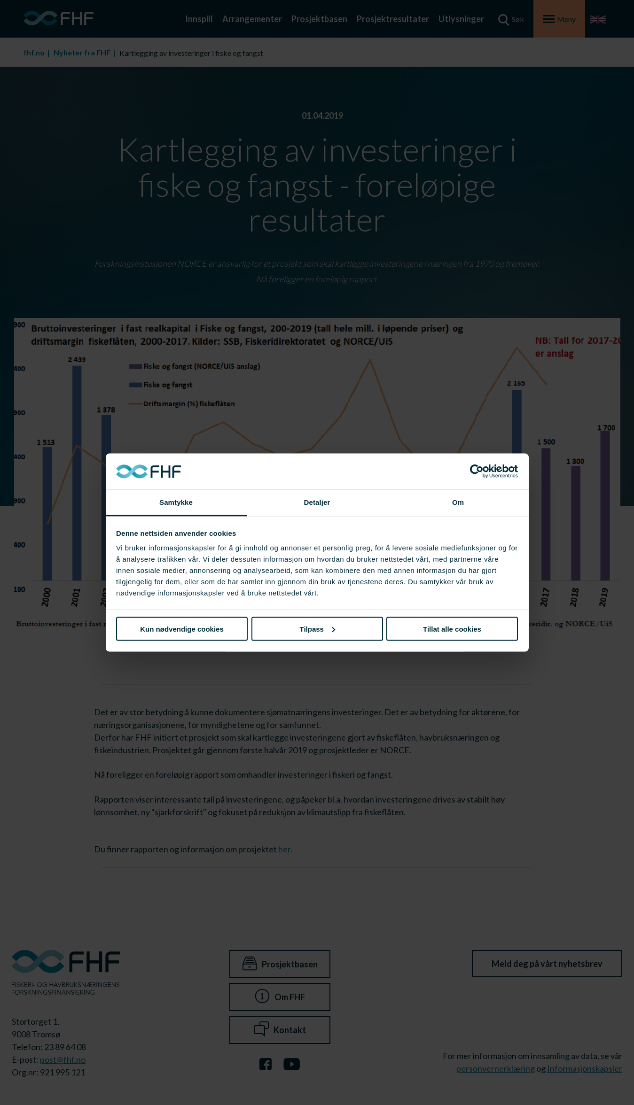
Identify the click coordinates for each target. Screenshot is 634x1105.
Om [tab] (458, 502)
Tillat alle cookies (452, 629)
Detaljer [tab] (317, 502)
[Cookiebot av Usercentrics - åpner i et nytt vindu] (477, 471)
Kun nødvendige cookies (182, 629)
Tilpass (317, 629)
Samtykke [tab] (176, 502)
